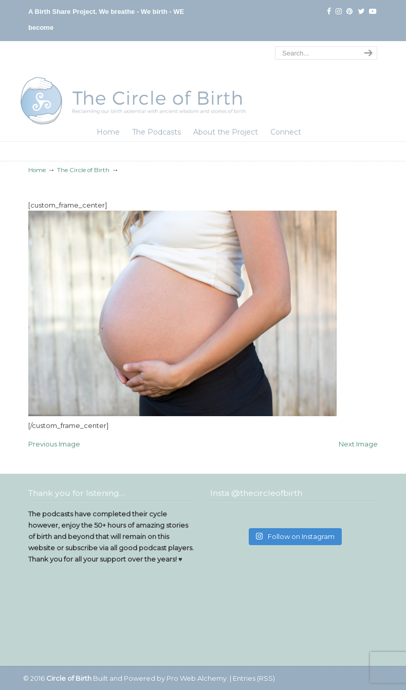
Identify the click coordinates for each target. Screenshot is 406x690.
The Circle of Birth (134, 84)
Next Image (358, 444)
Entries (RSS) (254, 678)
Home (37, 170)
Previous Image (54, 444)
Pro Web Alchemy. (197, 678)
